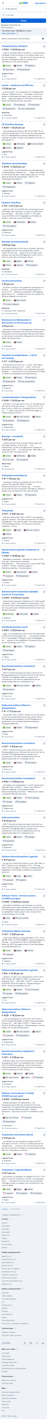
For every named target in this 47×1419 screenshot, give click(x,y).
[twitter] (37, 1343)
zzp (3, 1302)
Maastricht (5, 1241)
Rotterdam (5, 1229)
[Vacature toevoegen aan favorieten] (44, 46)
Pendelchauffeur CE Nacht (15, 46)
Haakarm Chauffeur (11, 202)
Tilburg (4, 1238)
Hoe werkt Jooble (8, 1365)
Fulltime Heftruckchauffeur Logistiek (20, 856)
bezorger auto (6, 1305)
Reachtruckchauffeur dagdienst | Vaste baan (18, 1052)
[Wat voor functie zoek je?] (23, 8)
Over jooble (6, 1353)
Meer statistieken (10, 33)
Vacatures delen (7, 1383)
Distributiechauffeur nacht (15, 627)
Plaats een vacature (9, 1380)
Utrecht (4, 1223)
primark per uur (7, 1284)
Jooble (14, 1416)
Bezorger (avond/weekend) (15, 242)
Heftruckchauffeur (11, 817)
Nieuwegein (6, 1232)
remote (4, 1317)
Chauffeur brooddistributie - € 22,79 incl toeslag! (19, 356)
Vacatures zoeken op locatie (12, 1335)
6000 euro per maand (9, 1278)
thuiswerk (5, 1293)
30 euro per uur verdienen (11, 1269)
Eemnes (4, 1247)
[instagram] (31, 1343)
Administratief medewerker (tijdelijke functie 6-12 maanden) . (20, 593)
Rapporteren (39, 79)
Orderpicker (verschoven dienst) (17, 1135)
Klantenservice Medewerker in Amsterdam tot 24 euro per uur (17, 321)
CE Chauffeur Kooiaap (12, 124)
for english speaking (9, 1299)
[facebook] (25, 1343)
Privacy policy (6, 1401)
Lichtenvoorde (7, 1244)
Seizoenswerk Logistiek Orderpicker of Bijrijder (20, 551)
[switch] (43, 39)
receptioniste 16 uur (9, 1259)
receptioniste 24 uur (9, 1272)
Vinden (24, 21)
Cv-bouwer (5, 1407)
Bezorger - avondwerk (12, 436)
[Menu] (3, 3)
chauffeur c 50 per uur (10, 1275)
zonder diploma (7, 1296)
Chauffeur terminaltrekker (14, 163)
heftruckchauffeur (8, 1320)
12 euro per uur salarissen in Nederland (15, 1323)
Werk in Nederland (8, 1395)
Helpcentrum (6, 1356)
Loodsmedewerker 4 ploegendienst (19, 397)
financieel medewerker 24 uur (12, 1281)
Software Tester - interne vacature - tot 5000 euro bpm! (19, 897)
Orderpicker (7, 510)
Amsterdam (6, 1226)
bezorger (5, 1311)
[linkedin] (43, 1343)
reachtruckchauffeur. (12, 281)
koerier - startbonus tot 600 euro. (18, 85)
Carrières (5, 1371)
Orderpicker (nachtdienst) (14, 475)
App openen (40, 3)
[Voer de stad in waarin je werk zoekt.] (23, 15)
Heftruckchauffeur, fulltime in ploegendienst (16, 706)
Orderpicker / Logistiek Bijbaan (17, 1170)
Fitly (3, 1411)
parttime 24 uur (7, 1265)
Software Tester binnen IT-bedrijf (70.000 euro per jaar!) (18, 1094)
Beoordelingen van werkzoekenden (14, 1368)
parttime (5, 1308)
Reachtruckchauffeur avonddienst (18, 778)
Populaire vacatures (8, 1332)
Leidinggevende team (9, 1362)
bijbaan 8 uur (6, 1256)
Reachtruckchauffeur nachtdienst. (18, 666)
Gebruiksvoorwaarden (9, 1398)
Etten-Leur (5, 1235)
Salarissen (5, 1404)
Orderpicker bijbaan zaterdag (16, 931)
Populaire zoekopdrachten (12, 1215)
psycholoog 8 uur (8, 1262)
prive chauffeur (7, 1314)
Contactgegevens (8, 1359)
